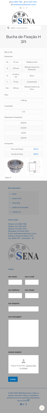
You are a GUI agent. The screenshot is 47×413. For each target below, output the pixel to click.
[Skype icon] (20, 8)
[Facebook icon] (27, 8)
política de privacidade (20, 207)
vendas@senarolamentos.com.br (24, 233)
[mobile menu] (43, 15)
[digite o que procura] (23, 28)
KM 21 (36, 149)
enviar (13, 379)
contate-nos (16, 212)
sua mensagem (15, 316)
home (14, 194)
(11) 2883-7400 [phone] (16, 2)
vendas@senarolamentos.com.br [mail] (24, 4)
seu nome (13, 276)
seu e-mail (30, 276)
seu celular (29, 290)
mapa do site (16, 198)
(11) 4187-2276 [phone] (31, 2)
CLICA (26, 401)
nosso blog (16, 203)
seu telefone (14, 290)
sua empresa (13, 303)
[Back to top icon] (41, 408)
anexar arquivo (14, 352)
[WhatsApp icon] (24, 8)
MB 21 (36, 154)
